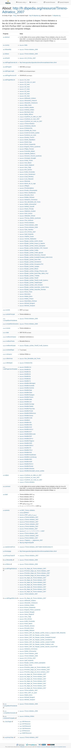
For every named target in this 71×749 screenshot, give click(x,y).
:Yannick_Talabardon (28, 239)
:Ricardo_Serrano (27, 626)
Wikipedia (22, 746)
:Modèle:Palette (26, 406)
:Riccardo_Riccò (27, 195)
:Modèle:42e (25, 422)
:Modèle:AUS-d (26, 429)
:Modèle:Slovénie (27, 468)
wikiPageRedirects (10, 568)
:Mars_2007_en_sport (28, 692)
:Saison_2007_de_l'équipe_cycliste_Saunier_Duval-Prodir (39, 646)
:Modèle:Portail (26, 411)
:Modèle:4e (25, 374)
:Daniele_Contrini (27, 137)
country (6, 45)
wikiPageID (7, 67)
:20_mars (25, 96)
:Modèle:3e (25, 372)
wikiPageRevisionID (9, 75)
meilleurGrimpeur (9, 337)
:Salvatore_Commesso (28, 199)
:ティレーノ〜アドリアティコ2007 (32, 531)
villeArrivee (8, 358)
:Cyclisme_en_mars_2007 (29, 119)
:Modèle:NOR (26, 461)
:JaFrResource (25, 728)
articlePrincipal (9, 314)
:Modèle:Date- (26, 392)
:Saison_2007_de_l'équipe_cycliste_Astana (34, 635)
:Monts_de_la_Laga (28, 183)
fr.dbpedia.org (56, 15)
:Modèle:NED (26, 459)
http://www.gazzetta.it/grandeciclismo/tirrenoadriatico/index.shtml (38, 62)
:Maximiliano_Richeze (28, 301)
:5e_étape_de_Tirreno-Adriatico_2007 (33, 584)
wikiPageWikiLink (9, 80)
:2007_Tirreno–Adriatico (27, 510)
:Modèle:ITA (25, 448)
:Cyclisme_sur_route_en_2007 (31, 121)
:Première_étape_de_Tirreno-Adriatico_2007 (35, 573)
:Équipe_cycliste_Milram (29, 268)
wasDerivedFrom (9, 547)
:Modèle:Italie (26, 399)
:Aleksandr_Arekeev (28, 98)
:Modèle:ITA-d (26, 450)
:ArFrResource (25, 724)
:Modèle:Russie (26, 466)
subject (6, 475)
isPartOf (6, 58)
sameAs (6, 510)
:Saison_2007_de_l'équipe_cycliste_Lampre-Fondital (37, 642)
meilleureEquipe (9, 345)
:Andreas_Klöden (27, 110)
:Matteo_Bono (26, 296)
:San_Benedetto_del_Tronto (30, 202)
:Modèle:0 (25, 420)
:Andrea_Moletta (27, 107)
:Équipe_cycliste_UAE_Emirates (31, 285)
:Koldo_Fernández (27, 172)
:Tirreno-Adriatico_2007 (29, 522)
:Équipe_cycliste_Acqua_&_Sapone (32, 243)
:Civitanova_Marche (28, 126)
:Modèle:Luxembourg (28, 457)
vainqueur (7, 354)
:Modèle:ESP (26, 436)
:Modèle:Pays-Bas (27, 408)
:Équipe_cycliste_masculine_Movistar (33, 289)
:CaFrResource (25, 726)
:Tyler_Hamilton (26, 229)
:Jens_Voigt (25, 167)
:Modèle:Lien (26, 401)
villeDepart (7, 363)
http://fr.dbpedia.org (34, 15)
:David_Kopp (26, 142)
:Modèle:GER (26, 443)
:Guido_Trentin (26, 160)
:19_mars (25, 93)
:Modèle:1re (25, 367)
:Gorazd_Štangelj (27, 612)
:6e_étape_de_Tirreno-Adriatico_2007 (33, 589)
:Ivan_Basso (25, 162)
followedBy (7, 49)
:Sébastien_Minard (27, 215)
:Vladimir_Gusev (27, 236)
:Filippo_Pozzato (27, 149)
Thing (14, 15)
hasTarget (7, 721)
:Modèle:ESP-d (26, 438)
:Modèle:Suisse (26, 415)
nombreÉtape (8, 350)
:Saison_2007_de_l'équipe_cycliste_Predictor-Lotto (37, 644)
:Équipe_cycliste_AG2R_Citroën (31, 241)
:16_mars (25, 86)
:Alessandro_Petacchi (28, 100)
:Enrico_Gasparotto (27, 144)
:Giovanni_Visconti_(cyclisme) (31, 156)
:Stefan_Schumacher (28, 204)
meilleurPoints (8, 341)
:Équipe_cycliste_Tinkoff (29, 278)
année (6, 310)
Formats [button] (33, 2)
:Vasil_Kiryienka (26, 234)
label (5, 494)
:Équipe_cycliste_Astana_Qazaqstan (32, 245)
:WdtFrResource (25, 733)
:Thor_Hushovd (26, 220)
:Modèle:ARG (26, 425)
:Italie (23, 45)
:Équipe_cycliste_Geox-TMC (30, 259)
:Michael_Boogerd (27, 303)
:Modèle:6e (25, 378)
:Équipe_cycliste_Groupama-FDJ (31, 264)
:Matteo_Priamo (26, 298)
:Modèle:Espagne (27, 395)
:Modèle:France (26, 397)
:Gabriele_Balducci (27, 153)
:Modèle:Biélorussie (28, 434)
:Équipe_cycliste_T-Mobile (29, 275)
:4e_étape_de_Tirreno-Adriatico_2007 (33, 580)
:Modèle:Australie (27, 385)
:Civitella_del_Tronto (28, 130)
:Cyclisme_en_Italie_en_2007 (31, 116)
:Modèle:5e (25, 376)
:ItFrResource (25, 730)
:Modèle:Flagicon (27, 441)
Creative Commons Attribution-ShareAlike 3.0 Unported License (51, 746)
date (6, 332)
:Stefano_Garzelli (27, 206)
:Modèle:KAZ (26, 452)
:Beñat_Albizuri (26, 114)
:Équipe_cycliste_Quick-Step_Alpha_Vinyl (34, 273)
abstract (6, 37)
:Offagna (24, 186)
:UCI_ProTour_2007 (28, 58)
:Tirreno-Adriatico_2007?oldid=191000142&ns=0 (36, 547)
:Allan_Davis (25, 105)
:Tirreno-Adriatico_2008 (29, 49)
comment (6, 486)
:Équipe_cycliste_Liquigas (29, 266)
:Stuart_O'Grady (27, 209)
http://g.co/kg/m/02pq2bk (27, 542)
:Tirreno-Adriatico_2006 (29, 54)
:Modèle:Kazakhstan (28, 454)
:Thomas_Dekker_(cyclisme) (30, 218)
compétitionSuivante (10, 324)
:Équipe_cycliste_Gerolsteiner (30, 262)
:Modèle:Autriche (27, 388)
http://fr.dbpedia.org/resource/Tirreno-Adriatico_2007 (35, 10)
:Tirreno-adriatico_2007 (29, 594)
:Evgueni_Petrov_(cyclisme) (30, 146)
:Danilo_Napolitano (27, 139)
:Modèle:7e (25, 381)
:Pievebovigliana (27, 188)
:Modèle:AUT (26, 431)
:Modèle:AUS (26, 427)
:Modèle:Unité (26, 418)
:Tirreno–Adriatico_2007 (29, 519)
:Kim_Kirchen (26, 169)
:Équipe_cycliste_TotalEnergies (31, 282)
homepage (7, 551)
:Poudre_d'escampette (28, 190)
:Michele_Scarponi (27, 305)
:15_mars (25, 84)
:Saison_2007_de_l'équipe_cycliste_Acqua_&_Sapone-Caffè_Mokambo (42, 633)
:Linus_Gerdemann (27, 174)
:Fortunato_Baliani (27, 151)
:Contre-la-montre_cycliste (29, 133)
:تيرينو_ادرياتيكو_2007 (28, 515)
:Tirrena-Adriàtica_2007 (29, 517)
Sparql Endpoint (63, 2)
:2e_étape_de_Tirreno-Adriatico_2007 (33, 591)
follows (6, 54)
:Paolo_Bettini (26, 623)
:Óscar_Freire (26, 292)
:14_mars (25, 80)
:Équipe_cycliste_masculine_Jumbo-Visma (34, 287)
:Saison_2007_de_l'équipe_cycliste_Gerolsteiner (36, 639)
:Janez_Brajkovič (27, 165)
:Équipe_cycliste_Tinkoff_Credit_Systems (34, 280)
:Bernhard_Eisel (26, 112)
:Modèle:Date (26, 390)
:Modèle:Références (28, 413)
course (6, 328)
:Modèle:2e (25, 369)
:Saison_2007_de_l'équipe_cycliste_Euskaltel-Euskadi (37, 637)
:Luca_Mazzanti (26, 179)
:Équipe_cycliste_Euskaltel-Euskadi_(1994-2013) (36, 257)
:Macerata (25, 181)
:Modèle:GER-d (26, 445)
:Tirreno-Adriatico (27, 123)
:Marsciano (25, 294)
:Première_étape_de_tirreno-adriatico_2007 (34, 575)
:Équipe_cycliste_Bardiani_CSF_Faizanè (34, 248)
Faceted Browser (49, 2)
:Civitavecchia (26, 128)
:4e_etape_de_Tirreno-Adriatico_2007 (33, 578)
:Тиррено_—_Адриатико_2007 (31, 540)
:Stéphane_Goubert (28, 211)
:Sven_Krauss (26, 213)
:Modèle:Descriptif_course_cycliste (32, 471)
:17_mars (25, 89)
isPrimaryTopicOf (9, 555)
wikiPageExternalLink (10, 62)
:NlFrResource (25, 721)
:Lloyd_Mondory (26, 176)
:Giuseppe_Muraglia (28, 158)
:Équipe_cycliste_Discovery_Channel (33, 255)
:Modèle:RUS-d (26, 464)
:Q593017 (24, 512)
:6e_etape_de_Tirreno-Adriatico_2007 (33, 587)
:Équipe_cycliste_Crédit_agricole (31, 252)
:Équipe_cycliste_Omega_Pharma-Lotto (33, 271)
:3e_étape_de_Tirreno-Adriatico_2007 (33, 568)
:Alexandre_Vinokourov (29, 103)
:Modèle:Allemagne (27, 383)
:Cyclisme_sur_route (28, 135)
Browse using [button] (21, 2)
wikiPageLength (8, 71)
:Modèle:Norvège (27, 404)
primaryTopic (9, 737)
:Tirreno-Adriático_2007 (29, 526)
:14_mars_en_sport (27, 82)
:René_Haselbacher (28, 192)
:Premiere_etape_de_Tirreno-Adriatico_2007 (35, 571)
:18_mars (25, 91)
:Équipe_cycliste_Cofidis (29, 250)
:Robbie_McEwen (27, 197)
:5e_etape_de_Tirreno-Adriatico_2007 (33, 582)
